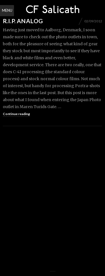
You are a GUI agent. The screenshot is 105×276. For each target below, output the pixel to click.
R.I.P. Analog (23, 20)
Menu (7, 10)
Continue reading (16, 114)
